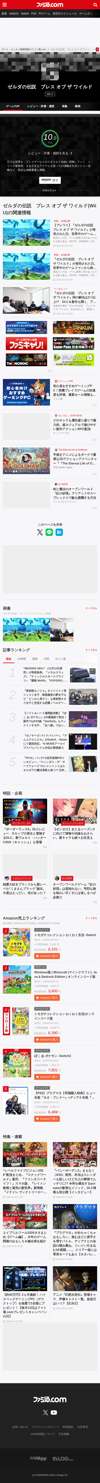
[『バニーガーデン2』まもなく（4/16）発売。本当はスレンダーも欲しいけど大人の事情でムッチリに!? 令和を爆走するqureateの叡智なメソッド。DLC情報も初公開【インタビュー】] (75, 1154)
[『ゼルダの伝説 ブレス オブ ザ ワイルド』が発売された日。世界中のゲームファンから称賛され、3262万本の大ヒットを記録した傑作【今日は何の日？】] (26, 266)
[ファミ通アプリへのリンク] (38, 1458)
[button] (50, 190)
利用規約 (68, 1426)
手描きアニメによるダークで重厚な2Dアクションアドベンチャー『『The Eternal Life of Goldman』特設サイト (75, 459)
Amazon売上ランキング (24, 918)
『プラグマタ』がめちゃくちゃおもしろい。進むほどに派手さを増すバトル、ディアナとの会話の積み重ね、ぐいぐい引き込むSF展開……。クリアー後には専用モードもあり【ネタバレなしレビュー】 (75, 1244)
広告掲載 (63, 1434)
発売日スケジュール (65, 13)
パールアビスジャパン (64, 501)
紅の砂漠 (63, 484)
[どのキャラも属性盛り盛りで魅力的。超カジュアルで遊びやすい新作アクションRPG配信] (26, 426)
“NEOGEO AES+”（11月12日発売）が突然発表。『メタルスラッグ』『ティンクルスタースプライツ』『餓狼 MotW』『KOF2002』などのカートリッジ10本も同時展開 (45, 675)
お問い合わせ (20, 1426)
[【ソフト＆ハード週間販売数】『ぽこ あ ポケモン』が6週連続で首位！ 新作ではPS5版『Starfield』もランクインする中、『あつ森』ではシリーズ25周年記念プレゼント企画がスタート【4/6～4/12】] (83, 719)
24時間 (22, 658)
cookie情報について (43, 1434)
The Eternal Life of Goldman (72, 449)
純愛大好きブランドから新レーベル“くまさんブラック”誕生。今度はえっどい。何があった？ (24, 889)
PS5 (33, 13)
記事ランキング (16, 650)
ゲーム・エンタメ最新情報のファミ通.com (24, 49)
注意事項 (82, 1426)
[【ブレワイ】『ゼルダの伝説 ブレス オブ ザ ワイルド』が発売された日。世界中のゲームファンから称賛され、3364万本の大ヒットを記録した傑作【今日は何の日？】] (26, 232)
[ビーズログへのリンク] (63, 1458)
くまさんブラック (21, 878)
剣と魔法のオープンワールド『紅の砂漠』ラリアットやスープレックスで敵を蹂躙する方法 (74, 493)
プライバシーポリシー (45, 1426)
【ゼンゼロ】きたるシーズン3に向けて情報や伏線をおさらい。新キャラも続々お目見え (74, 834)
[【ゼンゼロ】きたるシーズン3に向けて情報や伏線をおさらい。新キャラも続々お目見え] (75, 811)
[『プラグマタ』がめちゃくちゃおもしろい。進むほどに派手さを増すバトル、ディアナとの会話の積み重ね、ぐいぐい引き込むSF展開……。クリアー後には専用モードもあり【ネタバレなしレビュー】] (75, 1216)
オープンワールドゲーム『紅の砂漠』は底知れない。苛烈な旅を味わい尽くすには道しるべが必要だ (74, 891)
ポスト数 (60, 658)
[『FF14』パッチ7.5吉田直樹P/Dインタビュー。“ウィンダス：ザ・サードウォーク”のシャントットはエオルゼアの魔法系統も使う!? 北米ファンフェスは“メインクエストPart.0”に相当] (83, 764)
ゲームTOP (13, 106)
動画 (77, 106)
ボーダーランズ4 (21, 823)
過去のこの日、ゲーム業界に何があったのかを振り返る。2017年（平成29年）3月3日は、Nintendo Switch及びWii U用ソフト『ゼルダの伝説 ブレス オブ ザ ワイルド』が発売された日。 (75, 239)
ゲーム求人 (86, 13)
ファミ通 (57, 398)
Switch (25, 13)
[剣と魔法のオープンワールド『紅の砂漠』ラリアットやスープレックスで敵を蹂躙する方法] (26, 495)
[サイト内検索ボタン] (95, 4)
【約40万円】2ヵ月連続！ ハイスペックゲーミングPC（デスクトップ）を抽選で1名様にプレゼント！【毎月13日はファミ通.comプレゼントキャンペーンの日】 (25, 1305)
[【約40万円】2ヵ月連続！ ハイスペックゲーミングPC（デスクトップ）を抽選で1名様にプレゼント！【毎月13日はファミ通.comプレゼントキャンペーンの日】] (25, 1278)
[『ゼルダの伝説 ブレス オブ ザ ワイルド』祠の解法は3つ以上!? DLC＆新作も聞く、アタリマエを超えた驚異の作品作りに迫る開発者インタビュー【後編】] (26, 300)
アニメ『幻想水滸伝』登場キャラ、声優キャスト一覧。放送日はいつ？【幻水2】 (74, 1299)
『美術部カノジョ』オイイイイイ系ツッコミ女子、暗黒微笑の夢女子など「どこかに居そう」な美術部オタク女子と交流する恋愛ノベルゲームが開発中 (44, 697)
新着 (4, 13)
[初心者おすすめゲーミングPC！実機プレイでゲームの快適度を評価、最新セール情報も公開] (26, 392)
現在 (8, 658)
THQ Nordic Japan (62, 467)
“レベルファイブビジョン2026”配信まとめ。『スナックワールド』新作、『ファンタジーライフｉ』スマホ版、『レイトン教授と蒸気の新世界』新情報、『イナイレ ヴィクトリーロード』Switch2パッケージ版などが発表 (24, 1181)
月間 (46, 658)
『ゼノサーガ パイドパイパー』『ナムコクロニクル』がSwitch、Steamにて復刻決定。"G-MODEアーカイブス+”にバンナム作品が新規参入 (45, 741)
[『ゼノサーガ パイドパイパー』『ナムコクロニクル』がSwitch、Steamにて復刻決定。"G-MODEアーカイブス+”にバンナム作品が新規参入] (83, 742)
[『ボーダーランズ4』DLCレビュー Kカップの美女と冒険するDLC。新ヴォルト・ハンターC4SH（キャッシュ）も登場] (25, 811)
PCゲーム (44, 13)
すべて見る (91, 608)
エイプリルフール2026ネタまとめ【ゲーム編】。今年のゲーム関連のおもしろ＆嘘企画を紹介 (25, 1237)
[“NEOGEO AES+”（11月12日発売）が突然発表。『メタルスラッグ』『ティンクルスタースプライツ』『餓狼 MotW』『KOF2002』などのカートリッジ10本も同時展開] (83, 674)
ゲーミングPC (65, 381)
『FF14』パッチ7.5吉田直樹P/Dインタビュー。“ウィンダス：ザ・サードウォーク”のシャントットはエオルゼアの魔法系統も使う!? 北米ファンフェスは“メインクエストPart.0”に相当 (45, 764)
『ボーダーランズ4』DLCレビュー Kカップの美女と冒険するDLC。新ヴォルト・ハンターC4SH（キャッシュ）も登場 (24, 836)
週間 (35, 658)
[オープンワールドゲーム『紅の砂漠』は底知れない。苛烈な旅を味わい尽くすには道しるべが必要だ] (75, 866)
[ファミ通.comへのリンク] (50, 4)
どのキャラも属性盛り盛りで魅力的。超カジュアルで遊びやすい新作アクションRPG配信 (74, 425)
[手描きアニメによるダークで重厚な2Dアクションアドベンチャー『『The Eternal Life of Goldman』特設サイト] (26, 460)
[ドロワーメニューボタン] (4, 4)
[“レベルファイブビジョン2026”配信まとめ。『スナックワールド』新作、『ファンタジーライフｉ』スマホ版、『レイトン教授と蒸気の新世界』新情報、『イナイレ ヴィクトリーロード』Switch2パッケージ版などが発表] (25, 1154)
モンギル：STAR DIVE (70, 415)
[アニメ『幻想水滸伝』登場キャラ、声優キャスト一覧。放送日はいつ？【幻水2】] (75, 1278)
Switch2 (14, 13)
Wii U (50, 94)
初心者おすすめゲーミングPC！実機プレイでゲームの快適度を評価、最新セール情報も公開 (74, 390)
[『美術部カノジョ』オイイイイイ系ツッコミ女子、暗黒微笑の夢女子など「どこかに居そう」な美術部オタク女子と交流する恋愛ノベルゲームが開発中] (83, 697)
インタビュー (61, 288)
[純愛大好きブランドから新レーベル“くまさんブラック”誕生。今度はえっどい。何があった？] (25, 866)
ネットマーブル (61, 433)
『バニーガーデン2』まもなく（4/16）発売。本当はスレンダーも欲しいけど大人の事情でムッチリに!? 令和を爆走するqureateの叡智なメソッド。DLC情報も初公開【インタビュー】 (74, 1181)
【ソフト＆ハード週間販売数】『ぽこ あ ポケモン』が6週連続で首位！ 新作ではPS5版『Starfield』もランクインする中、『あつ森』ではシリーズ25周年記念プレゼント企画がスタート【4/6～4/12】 (45, 719)
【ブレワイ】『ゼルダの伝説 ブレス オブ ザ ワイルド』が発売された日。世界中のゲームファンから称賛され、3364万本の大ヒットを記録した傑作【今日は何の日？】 (75, 230)
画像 (64, 106)
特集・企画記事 (62, 221)
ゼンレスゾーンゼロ (72, 823)
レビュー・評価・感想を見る (48, 153)
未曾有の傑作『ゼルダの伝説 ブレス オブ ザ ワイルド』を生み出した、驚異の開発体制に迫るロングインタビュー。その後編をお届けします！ (75, 307)
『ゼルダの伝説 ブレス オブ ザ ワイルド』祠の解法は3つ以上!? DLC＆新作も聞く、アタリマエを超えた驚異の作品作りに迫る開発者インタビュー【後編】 (74, 298)
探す (55, 180)
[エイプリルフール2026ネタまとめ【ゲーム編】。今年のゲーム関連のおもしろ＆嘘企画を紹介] (25, 1216)
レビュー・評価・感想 (40, 106)
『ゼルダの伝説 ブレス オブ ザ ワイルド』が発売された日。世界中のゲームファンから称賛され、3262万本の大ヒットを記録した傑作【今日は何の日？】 (75, 264)
